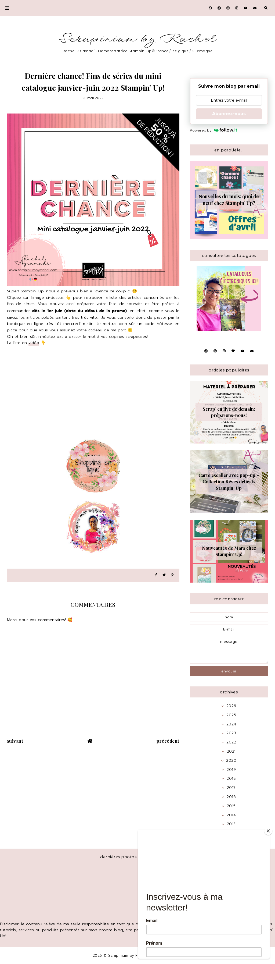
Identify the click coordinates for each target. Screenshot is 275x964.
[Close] (268, 831)
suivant (15, 741)
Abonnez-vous (229, 113)
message (229, 650)
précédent (168, 741)
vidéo (33, 343)
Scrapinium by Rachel (137, 38)
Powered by (213, 130)
